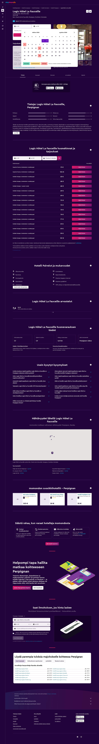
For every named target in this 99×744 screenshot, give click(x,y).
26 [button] (32, 55)
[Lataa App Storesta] (59, 88)
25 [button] (28, 55)
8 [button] (43, 44)
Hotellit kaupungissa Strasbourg (23, 679)
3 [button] (24, 44)
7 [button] (39, 44)
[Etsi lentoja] (3, 7)
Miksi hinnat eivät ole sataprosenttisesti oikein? (53, 704)
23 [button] (47, 52)
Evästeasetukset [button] (17, 250)
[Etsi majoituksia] (3, 10)
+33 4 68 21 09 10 (17, 19)
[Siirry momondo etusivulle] (11, 2)
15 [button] (43, 48)
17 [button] (24, 52)
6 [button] (74, 40)
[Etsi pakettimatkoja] (3, 16)
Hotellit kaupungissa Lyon (21, 677)
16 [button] (47, 48)
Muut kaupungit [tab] (20, 661)
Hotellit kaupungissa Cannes (22, 671)
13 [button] (35, 48)
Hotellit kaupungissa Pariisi (21, 668)
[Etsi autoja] (3, 13)
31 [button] (24, 59)
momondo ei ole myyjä (53, 698)
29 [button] (43, 55)
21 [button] (39, 52)
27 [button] (36, 55)
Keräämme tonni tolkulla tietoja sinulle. (53, 701)
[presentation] (59, 88)
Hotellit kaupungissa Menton (22, 675)
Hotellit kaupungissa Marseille (60, 673)
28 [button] (39, 55)
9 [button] (59, 44)
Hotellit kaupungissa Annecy (59, 679)
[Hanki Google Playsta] (50, 88)
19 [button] (32, 52)
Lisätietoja (78, 243)
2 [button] (59, 40)
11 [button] (28, 48)
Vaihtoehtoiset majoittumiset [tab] (34, 661)
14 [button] (39, 48)
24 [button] (24, 55)
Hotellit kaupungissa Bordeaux (22, 673)
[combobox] (33, 620)
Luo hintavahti (81, 533)
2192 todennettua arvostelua (27, 21)
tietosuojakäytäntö (38, 641)
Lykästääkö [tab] (49, 661)
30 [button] (47, 55)
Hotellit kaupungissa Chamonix (60, 675)
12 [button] (32, 48)
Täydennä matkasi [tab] (59, 661)
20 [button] (36, 52)
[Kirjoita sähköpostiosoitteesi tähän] (33, 629)
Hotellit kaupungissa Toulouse (60, 677)
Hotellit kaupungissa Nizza (59, 668)
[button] (2, 2)
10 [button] (24, 48)
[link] (52, 543)
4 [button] (28, 44)
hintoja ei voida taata (51, 693)
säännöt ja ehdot (29, 641)
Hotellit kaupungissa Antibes (59, 671)
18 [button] (28, 52)
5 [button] (70, 40)
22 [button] (43, 52)
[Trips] (3, 21)
